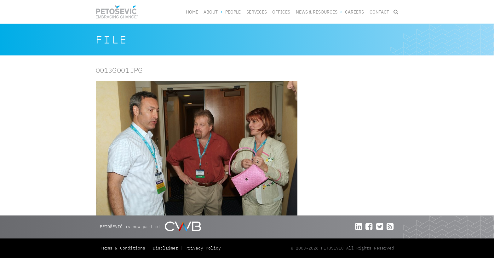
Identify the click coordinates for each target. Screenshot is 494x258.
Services (256, 12)
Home (192, 12)
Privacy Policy (203, 248)
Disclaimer (165, 248)
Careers (354, 12)
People (233, 12)
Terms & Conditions (124, 248)
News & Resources (316, 12)
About (211, 12)
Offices (281, 12)
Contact (379, 12)
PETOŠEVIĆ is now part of (150, 226)
